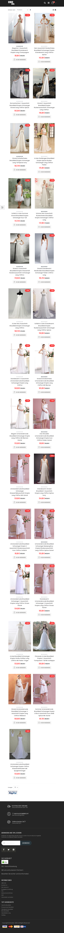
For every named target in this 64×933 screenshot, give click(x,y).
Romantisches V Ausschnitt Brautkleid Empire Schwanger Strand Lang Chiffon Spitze (20, 105)
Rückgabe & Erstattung (7, 889)
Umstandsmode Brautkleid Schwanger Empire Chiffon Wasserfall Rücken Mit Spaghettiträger (19, 767)
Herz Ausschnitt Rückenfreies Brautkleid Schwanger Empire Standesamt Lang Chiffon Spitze (44, 51)
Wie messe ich (5, 887)
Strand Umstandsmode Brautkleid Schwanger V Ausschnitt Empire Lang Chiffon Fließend (19, 712)
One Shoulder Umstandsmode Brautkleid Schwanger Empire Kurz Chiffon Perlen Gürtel (44, 437)
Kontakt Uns (4, 885)
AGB (2, 895)
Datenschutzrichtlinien (7, 893)
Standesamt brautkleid (7, 909)
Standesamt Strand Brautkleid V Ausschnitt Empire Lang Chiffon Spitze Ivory (44, 492)
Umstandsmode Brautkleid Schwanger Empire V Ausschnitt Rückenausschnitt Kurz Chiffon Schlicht (20, 547)
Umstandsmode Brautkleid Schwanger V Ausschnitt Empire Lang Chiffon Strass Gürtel (19, 602)
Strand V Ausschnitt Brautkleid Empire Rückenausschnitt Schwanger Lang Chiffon (44, 106)
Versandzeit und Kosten (7, 897)
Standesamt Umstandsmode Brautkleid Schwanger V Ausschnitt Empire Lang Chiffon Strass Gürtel (44, 603)
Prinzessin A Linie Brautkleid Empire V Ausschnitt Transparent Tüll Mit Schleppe (44, 658)
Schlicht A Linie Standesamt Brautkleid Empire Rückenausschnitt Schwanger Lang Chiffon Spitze (44, 327)
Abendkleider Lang (6, 913)
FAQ (2, 891)
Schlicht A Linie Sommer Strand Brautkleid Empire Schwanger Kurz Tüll (19, 215)
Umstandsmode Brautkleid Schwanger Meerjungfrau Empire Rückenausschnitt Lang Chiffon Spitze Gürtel (44, 547)
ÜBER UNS (3, 883)
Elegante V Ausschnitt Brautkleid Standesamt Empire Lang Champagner (20, 50)
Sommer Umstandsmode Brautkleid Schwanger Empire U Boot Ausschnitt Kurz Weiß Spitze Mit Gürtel (44, 712)
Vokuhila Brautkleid (6, 905)
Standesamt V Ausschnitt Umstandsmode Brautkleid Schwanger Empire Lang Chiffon (19, 382)
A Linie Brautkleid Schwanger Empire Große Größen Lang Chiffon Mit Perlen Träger (20, 658)
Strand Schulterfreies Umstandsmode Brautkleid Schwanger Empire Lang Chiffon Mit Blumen (44, 382)
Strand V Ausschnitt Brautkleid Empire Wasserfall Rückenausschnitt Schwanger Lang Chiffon (19, 271)
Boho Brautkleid (5, 911)
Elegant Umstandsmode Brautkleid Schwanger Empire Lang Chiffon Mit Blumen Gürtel (20, 437)
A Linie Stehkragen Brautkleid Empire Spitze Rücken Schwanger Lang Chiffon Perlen (44, 161)
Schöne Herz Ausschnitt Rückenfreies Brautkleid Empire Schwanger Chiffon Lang (44, 216)
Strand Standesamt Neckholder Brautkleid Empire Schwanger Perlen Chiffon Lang (44, 271)
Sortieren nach (11, 10)
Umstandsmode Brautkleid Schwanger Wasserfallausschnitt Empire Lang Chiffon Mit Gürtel (20, 492)
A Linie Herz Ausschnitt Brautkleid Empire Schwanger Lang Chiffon (20, 326)
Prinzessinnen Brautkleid (7, 907)
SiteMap (3, 915)
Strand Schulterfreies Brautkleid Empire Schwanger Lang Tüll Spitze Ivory (20, 160)
